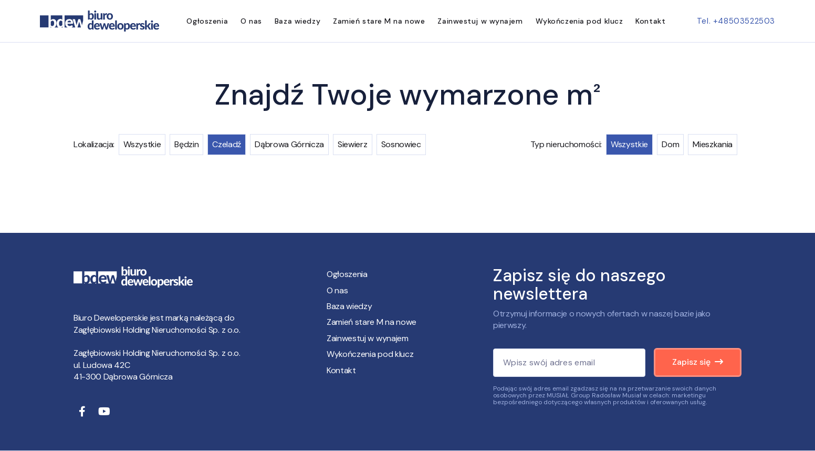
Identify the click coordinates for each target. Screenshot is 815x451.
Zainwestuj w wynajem (480, 21)
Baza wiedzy (297, 21)
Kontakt (650, 21)
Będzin (186, 144)
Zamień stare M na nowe (379, 21)
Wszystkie (142, 144)
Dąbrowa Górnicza (289, 144)
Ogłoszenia (207, 21)
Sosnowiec (401, 144)
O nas (251, 21)
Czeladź (226, 144)
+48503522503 (744, 21)
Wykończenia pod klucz (579, 21)
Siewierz (352, 144)
